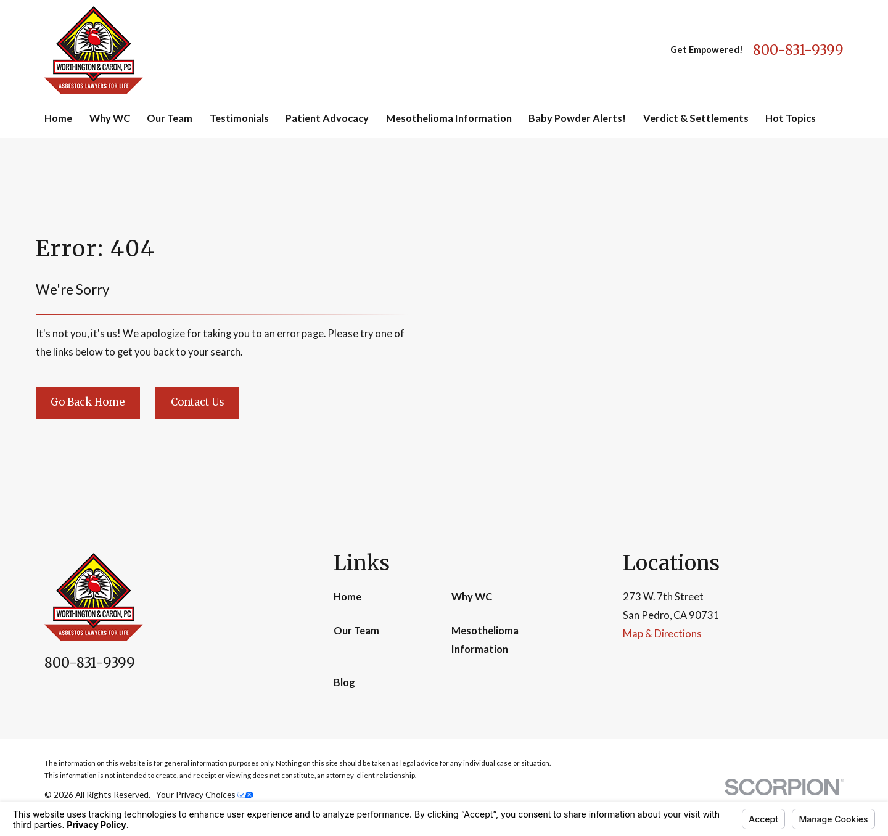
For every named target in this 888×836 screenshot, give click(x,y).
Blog (344, 682)
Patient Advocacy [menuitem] (327, 118)
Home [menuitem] (58, 118)
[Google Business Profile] (81, 696)
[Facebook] (51, 696)
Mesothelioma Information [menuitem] (449, 118)
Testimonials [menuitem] (239, 118)
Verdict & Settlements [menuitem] (696, 118)
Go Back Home (88, 402)
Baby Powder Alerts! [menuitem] (577, 118)
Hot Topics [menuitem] (790, 118)
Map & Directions (662, 634)
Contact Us (197, 402)
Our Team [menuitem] (169, 118)
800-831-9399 (798, 50)
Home (347, 597)
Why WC (471, 597)
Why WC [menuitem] (109, 118)
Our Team (356, 631)
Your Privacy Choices (204, 794)
